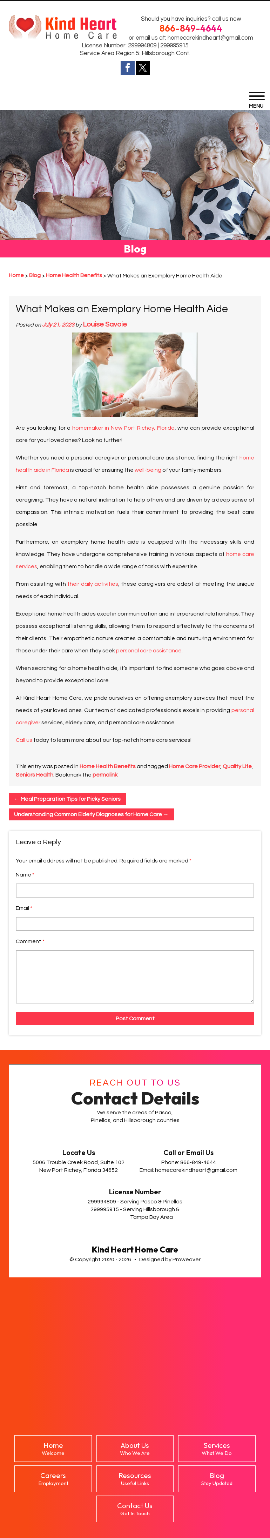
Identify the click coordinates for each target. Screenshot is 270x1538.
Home (53, 1448)
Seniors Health (34, 775)
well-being (148, 470)
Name (25, 875)
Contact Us (135, 1509)
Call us (24, 740)
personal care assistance (149, 650)
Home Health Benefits (108, 766)
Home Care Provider (194, 766)
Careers (53, 1478)
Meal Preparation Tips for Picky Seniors (67, 799)
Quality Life (237, 766)
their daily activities (92, 584)
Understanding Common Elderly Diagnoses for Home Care (91, 814)
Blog (216, 1478)
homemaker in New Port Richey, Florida (123, 428)
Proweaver (187, 1259)
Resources (135, 1478)
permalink (105, 775)
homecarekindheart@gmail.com (210, 38)
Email (24, 908)
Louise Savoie (105, 324)
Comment (30, 941)
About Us (135, 1448)
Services (216, 1448)
